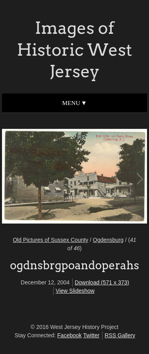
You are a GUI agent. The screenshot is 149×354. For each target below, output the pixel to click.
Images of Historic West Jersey (74, 49)
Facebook (69, 335)
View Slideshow (75, 291)
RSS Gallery (119, 335)
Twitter (91, 335)
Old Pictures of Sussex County (50, 240)
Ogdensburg (108, 240)
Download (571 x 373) (102, 282)
